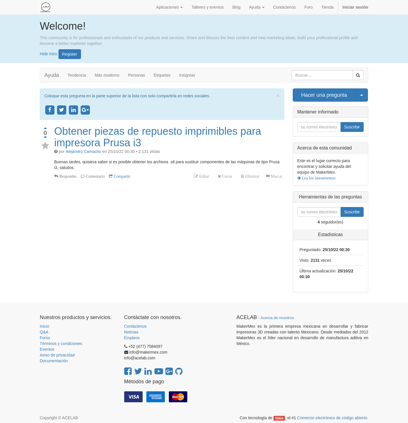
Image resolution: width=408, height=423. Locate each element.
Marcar (276, 176)
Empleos (132, 337)
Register (69, 54)
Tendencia (77, 75)
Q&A (44, 332)
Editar (203, 176)
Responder (67, 176)
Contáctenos (135, 326)
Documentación (54, 360)
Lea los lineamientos (318, 178)
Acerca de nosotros (277, 318)
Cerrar (227, 176)
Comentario (95, 176)
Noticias (131, 332)
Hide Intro (48, 53)
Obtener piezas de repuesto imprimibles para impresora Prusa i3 (157, 137)
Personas (136, 75)
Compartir (122, 176)
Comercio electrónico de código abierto (332, 418)
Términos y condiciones (61, 343)
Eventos (47, 349)
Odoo (279, 418)
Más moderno (107, 75)
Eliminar (251, 176)
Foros (45, 337)
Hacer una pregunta (324, 95)
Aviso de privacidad (57, 355)
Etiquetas (162, 75)
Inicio (44, 326)
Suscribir (352, 127)
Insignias (187, 75)
